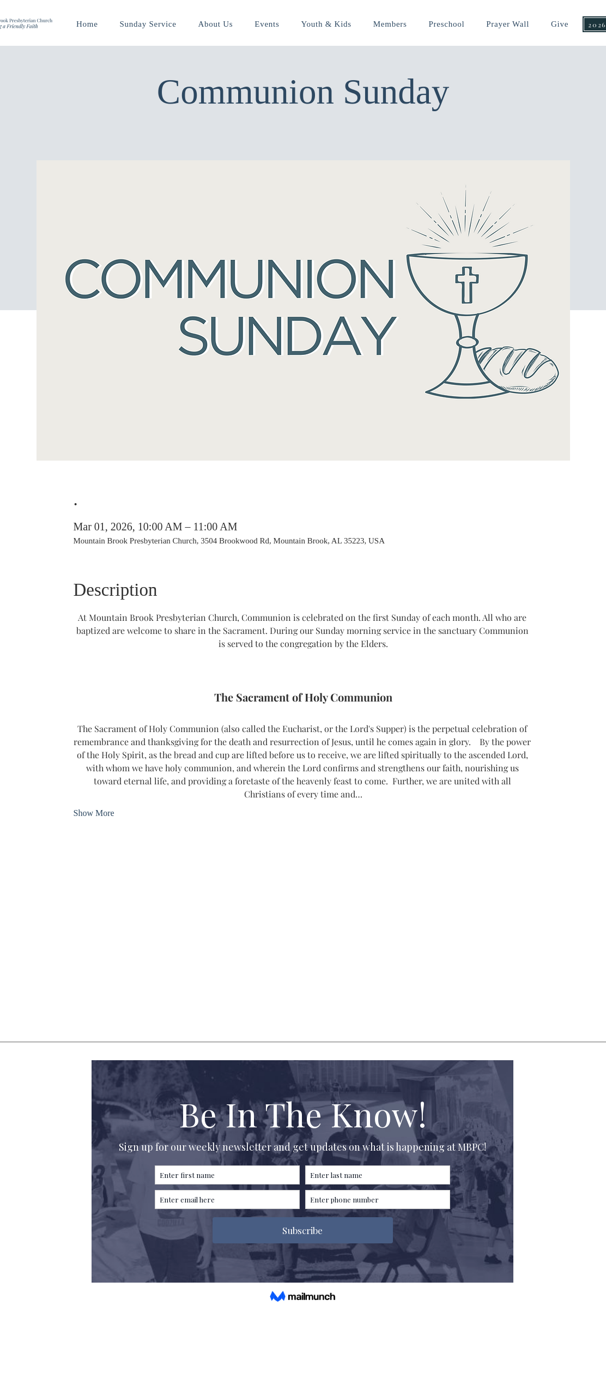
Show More (94, 813)
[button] (326, 24)
